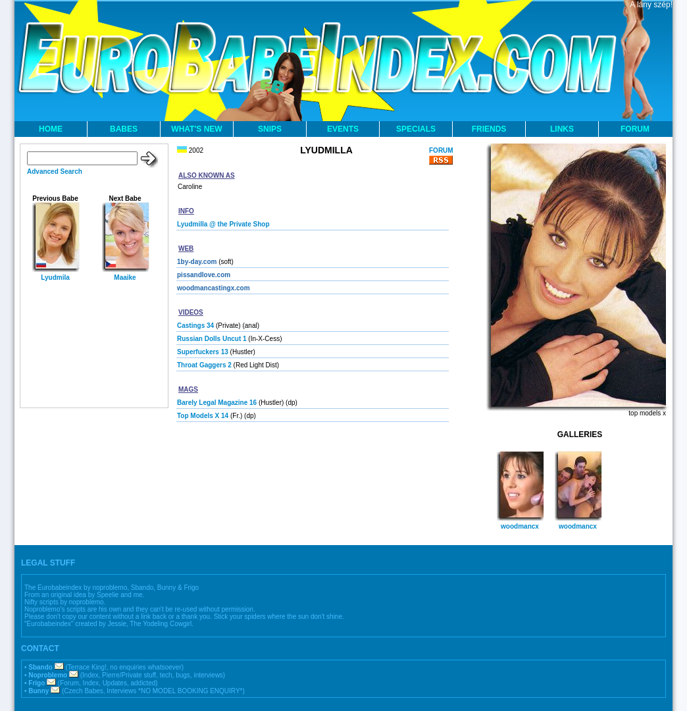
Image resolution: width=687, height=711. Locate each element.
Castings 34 (195, 325)
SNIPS (270, 129)
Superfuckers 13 (202, 352)
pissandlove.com (203, 274)
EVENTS (343, 129)
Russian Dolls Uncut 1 (212, 338)
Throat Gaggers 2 (204, 365)
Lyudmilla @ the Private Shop (223, 224)
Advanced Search (54, 171)
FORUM (635, 129)
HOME (51, 129)
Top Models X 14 (202, 415)
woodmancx (520, 526)
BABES (124, 129)
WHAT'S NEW (196, 129)
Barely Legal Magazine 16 (217, 402)
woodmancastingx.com (213, 288)
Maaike (125, 277)
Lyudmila (55, 277)
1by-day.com (196, 261)
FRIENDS (489, 129)
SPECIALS (416, 129)
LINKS (562, 129)
